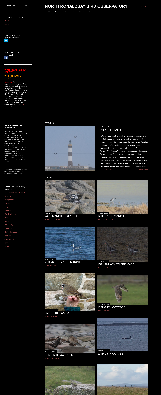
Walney (7, 246)
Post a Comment (111, 170)
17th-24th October (111, 307)
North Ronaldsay (11, 232)
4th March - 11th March (62, 262)
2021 (63, 12)
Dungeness (9, 200)
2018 (78, 12)
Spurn (6, 243)
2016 (88, 12)
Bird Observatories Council (14, 193)
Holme (7, 221)
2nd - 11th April (111, 129)
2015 (93, 12)
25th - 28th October (59, 312)
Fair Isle (7, 203)
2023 (53, 12)
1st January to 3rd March (117, 264)
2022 (58, 12)
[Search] (144, 6)
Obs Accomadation (11, 21)
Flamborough (9, 210)
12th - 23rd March (110, 216)
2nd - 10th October (59, 354)
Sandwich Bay (9, 239)
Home (47, 12)
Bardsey (7, 196)
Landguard (8, 228)
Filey (6, 207)
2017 (83, 12)
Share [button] (102, 170)
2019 (73, 12)
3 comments (54, 316)
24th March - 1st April (61, 216)
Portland (7, 236)
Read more (143, 170)
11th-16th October (111, 353)
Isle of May (8, 225)
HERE (23, 104)
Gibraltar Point (10, 214)
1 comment (53, 265)
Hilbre (6, 218)
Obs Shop (8, 24)
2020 (68, 12)
